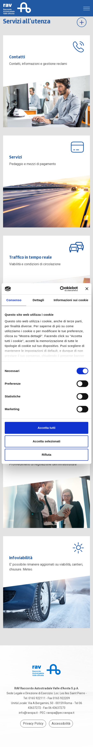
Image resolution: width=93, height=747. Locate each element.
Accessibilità (61, 723)
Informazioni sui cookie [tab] (71, 300)
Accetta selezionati (46, 441)
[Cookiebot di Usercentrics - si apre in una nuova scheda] (60, 288)
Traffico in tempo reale (30, 257)
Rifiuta (46, 454)
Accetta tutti (47, 427)
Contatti (17, 57)
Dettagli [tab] (38, 300)
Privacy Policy (33, 723)
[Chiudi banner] (86, 288)
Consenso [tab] (13, 300)
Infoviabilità (20, 557)
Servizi (15, 157)
